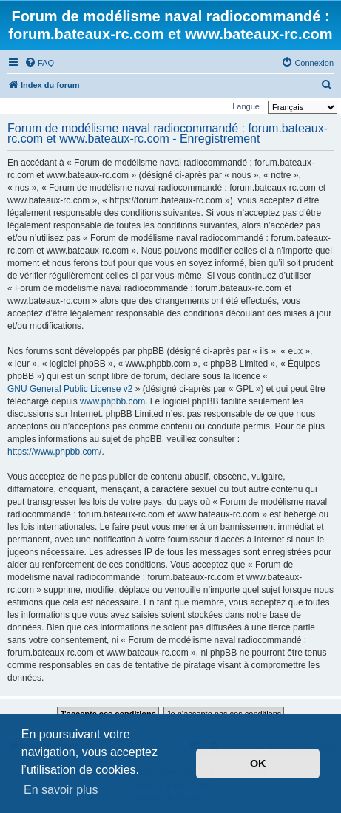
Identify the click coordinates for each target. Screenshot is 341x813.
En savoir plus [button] (61, 789)
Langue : (248, 106)
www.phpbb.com (112, 401)
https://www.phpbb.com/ (54, 451)
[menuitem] (39, 63)
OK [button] (258, 763)
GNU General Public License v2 (69, 389)
